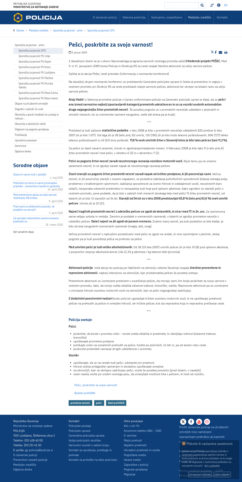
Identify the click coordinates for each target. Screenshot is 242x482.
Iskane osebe (132, 460)
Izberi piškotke (222, 474)
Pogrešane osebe (135, 455)
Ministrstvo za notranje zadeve (32, 426)
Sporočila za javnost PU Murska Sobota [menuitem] (36, 85)
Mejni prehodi (133, 440)
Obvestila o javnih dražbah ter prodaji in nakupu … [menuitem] (37, 116)
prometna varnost (80, 403)
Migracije (129, 474)
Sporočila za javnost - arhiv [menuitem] (29, 45)
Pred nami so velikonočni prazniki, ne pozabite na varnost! (33, 208)
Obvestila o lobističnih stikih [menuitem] (30, 124)
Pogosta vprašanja (135, 469)
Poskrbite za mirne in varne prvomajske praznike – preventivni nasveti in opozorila (36, 185)
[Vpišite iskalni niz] (181, 5)
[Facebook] (191, 422)
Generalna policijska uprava (86, 435)
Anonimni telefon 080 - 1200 (142, 431)
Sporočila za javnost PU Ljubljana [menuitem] (37, 72)
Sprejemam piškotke (200, 474)
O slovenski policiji (25, 455)
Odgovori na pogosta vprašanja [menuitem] (32, 129)
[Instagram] (207, 422)
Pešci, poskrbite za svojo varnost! (95, 385)
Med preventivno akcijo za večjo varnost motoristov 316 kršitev (35, 196)
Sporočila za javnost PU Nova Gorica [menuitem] (38, 93)
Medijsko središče (24, 464)
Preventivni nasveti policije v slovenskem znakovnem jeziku (212, 5)
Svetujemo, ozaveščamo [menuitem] (166, 17)
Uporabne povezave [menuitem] (26, 140)
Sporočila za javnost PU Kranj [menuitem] (34, 67)
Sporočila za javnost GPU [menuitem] (32, 50)
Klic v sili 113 (131, 426)
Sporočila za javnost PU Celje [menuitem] (34, 56)
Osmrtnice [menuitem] (20, 146)
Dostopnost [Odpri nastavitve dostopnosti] (219, 5)
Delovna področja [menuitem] (134, 17)
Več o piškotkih (212, 465)
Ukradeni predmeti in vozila (142, 450)
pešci (99, 403)
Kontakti (222, 17)
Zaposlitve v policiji (136, 464)
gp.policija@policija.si (39, 450)
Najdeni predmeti (135, 445)
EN (225, 5)
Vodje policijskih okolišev (85, 440)
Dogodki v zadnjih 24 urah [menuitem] (29, 109)
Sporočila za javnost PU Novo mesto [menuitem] (38, 98)
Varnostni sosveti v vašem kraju (89, 445)
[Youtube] (199, 422)
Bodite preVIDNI (84, 393)
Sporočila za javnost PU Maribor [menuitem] (36, 78)
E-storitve (130, 435)
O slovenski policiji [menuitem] (105, 17)
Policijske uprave (79, 431)
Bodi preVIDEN (116, 403)
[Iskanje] (202, 5)
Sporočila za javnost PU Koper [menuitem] (35, 61)
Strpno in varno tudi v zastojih (29, 174)
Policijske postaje (80, 426)
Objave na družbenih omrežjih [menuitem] (31, 103)
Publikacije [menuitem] (21, 135)
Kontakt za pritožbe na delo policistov (93, 460)
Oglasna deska (23, 151)
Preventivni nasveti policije (30, 460)
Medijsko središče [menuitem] (199, 17)
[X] (183, 422)
